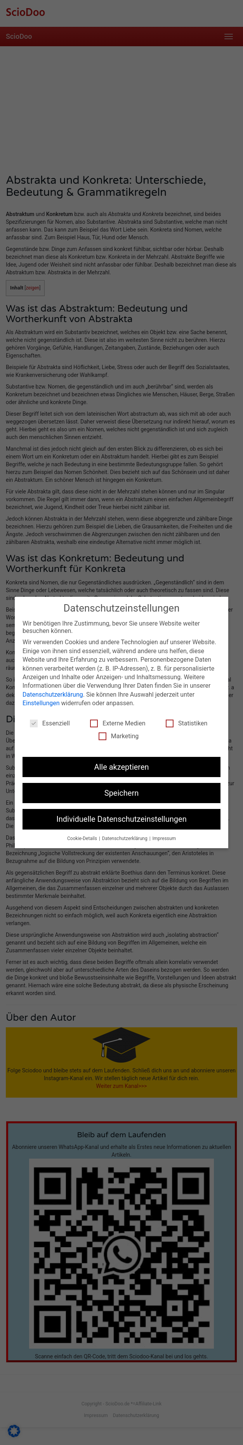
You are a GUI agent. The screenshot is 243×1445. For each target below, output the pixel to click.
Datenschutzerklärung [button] (125, 838)
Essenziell (50, 723)
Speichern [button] (121, 793)
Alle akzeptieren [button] (121, 767)
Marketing (119, 736)
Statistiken (186, 723)
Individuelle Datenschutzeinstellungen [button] (121, 819)
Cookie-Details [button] (82, 838)
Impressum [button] (164, 838)
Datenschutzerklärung (53, 694)
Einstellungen (41, 703)
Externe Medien (117, 723)
